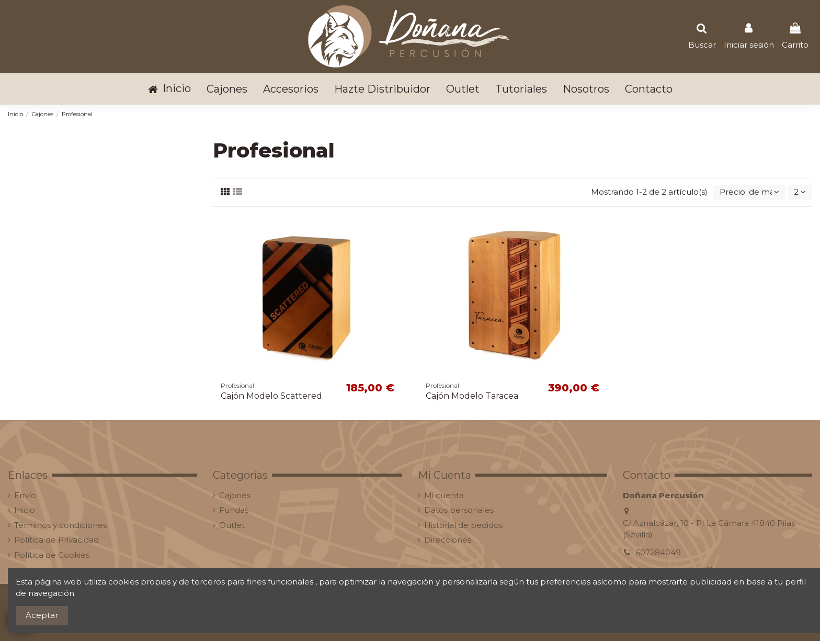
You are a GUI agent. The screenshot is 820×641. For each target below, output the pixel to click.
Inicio (24, 510)
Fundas (233, 510)
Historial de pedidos (463, 525)
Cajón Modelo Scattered (271, 396)
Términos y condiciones (60, 525)
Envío (25, 495)
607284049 (658, 552)
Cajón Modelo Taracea (472, 396)
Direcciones (447, 540)
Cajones (234, 495)
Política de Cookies (51, 555)
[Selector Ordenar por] (749, 192)
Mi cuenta (444, 495)
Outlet (232, 525)
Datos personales (459, 510)
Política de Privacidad (56, 540)
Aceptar (42, 615)
